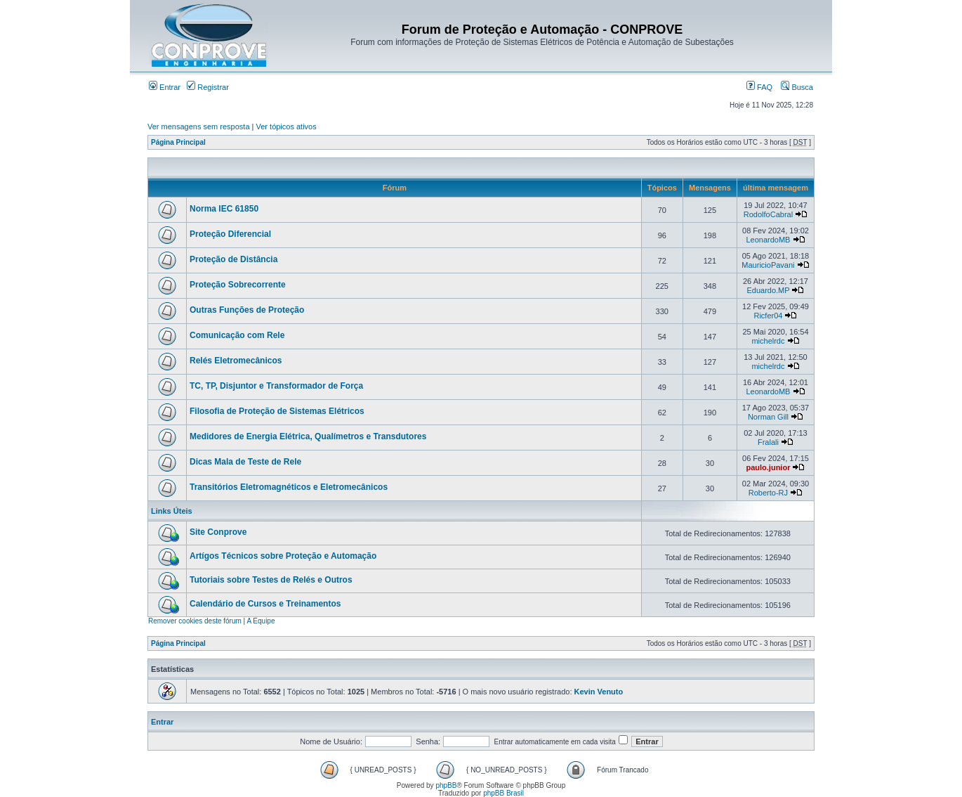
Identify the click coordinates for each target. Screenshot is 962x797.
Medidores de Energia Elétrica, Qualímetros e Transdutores (308, 436)
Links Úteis (171, 511)
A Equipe (260, 621)
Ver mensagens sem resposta (198, 126)
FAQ (759, 87)
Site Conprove (218, 532)
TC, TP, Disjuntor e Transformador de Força (276, 386)
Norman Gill (768, 417)
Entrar (164, 87)
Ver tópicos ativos (286, 126)
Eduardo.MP (767, 290)
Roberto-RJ (768, 492)
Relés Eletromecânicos (236, 360)
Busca (797, 87)
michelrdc (767, 341)
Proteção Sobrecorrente (238, 285)
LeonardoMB (768, 239)
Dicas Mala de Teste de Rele (245, 462)
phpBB (445, 785)
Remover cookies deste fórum (195, 621)
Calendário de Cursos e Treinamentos (265, 604)
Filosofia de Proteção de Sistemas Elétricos (277, 411)
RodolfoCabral (768, 214)
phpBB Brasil (503, 793)
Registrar (208, 87)
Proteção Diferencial (230, 234)
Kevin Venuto (599, 691)
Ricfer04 (767, 315)
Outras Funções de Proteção (247, 310)
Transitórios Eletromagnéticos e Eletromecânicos (289, 487)
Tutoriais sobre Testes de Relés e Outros (271, 580)
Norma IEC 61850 (224, 209)
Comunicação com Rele (237, 335)
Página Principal (178, 142)
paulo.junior (768, 467)
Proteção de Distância (233, 259)
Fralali (768, 442)
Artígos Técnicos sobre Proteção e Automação (283, 556)
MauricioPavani (768, 265)
